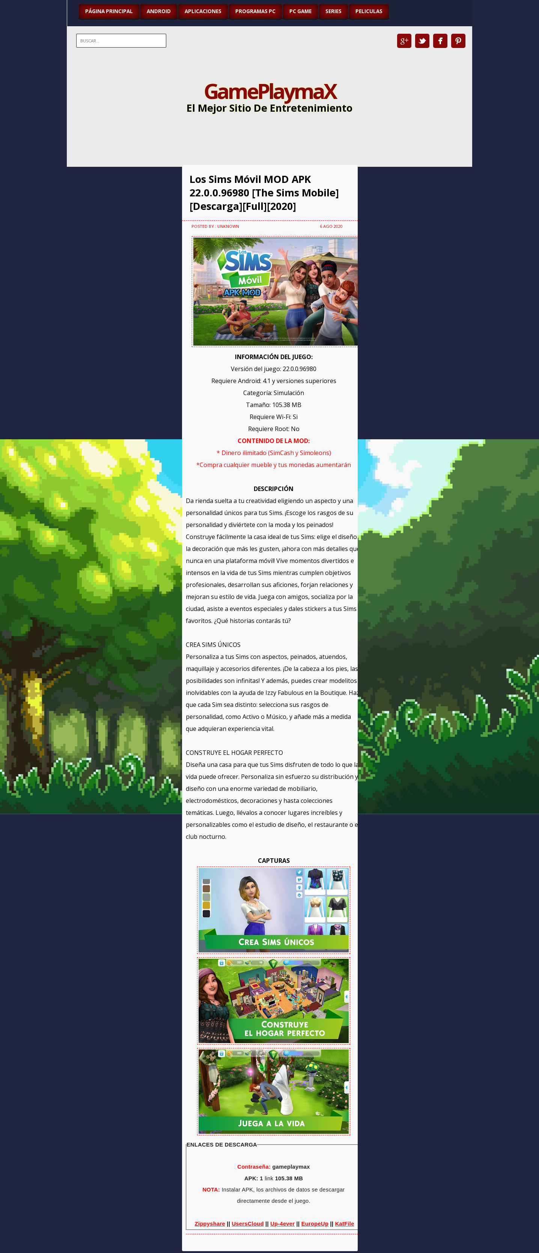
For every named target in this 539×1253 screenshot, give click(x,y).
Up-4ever (282, 1224)
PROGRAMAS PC (255, 11)
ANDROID (159, 11)
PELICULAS (368, 11)
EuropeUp (314, 1224)
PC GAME (300, 11)
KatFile (344, 1224)
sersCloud (249, 1224)
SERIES (333, 11)
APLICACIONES (203, 11)
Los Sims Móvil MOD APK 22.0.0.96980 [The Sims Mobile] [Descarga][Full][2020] (264, 192)
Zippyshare (210, 1224)
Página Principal (109, 11)
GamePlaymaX (270, 90)
